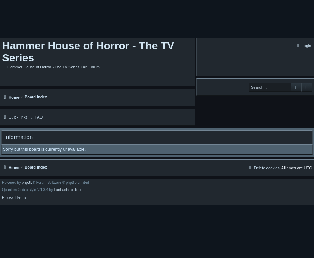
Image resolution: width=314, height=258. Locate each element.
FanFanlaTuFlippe (68, 190)
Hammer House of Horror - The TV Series (88, 52)
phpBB (27, 183)
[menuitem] (303, 45)
